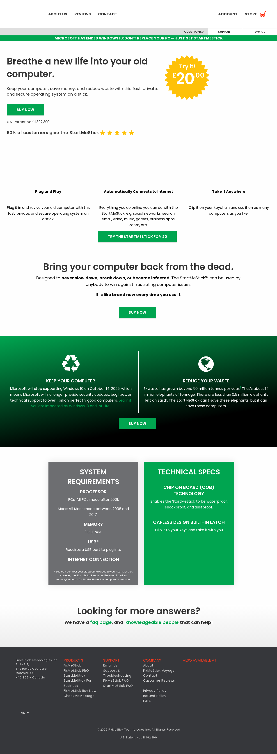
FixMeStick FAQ (116, 680)
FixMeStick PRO (76, 670)
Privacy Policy (155, 690)
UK (23, 713)
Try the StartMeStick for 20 (137, 236)
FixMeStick (72, 665)
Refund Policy (154, 696)
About (148, 665)
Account (228, 14)
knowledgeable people (152, 622)
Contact (107, 14)
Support (225, 32)
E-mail (259, 32)
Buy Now (25, 109)
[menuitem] (22, 14)
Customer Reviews (159, 680)
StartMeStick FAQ (118, 685)
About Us (57, 14)
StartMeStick (74, 675)
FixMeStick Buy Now (80, 690)
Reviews (82, 14)
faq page (101, 622)
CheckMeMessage (79, 696)
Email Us (110, 665)
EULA (147, 701)
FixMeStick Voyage (159, 670)
